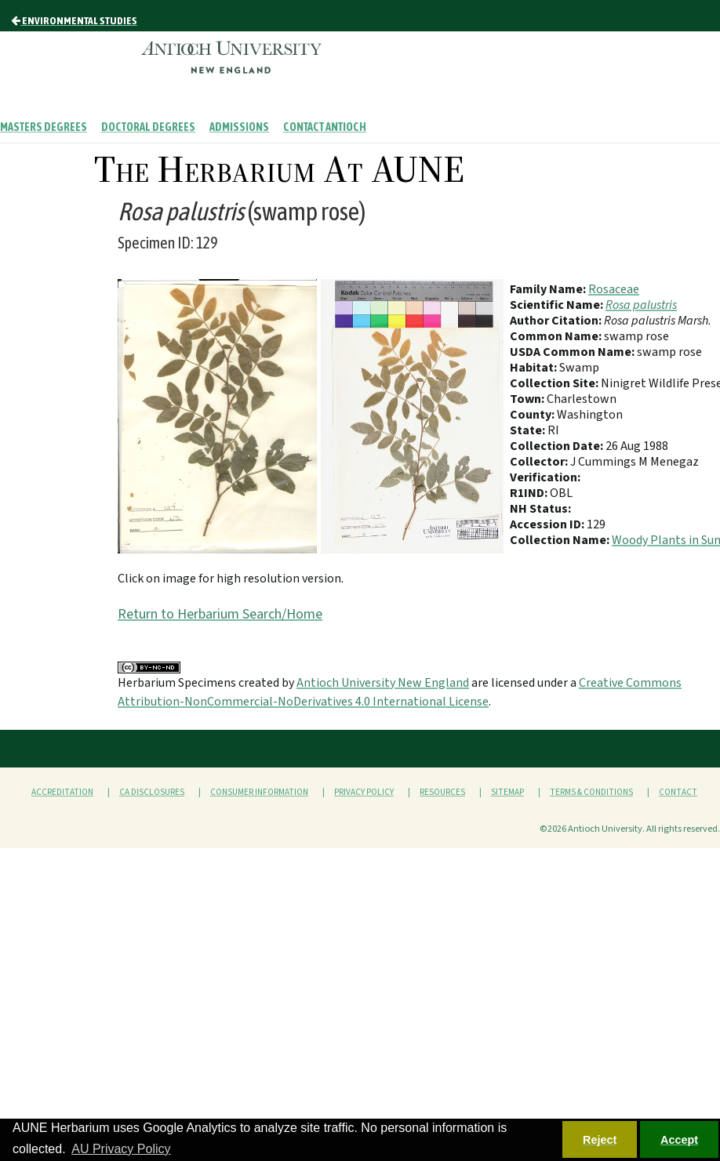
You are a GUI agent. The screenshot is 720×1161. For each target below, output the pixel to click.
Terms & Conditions (591, 792)
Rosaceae (613, 289)
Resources (442, 792)
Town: (528, 399)
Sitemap (507, 792)
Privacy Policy (364, 792)
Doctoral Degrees (148, 127)
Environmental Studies (74, 20)
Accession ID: (548, 524)
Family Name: (549, 289)
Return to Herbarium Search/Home (220, 614)
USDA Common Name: (573, 352)
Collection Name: (561, 540)
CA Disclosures (151, 792)
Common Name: (557, 336)
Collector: (540, 461)
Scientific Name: (557, 305)
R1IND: (530, 493)
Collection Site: (555, 383)
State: (528, 430)
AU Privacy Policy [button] (120, 1149)
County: (533, 414)
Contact (678, 792)
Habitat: (534, 367)
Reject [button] (599, 1140)
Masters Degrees (43, 127)
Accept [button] (679, 1140)
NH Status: (540, 508)
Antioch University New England (382, 682)
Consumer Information (259, 792)
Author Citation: (557, 320)
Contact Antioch (324, 127)
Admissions (239, 127)
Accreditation (62, 792)
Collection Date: (557, 446)
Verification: (545, 477)
